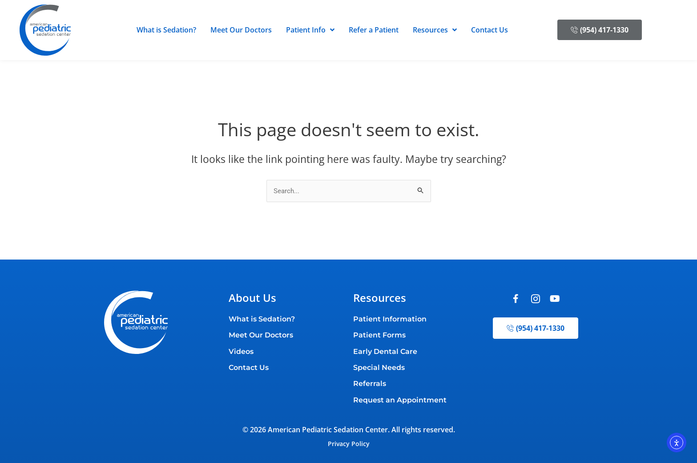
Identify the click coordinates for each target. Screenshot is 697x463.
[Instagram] (535, 299)
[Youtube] (555, 299)
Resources (435, 30)
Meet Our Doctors (241, 30)
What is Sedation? (166, 30)
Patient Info (310, 30)
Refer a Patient (374, 30)
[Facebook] (516, 299)
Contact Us (489, 30)
